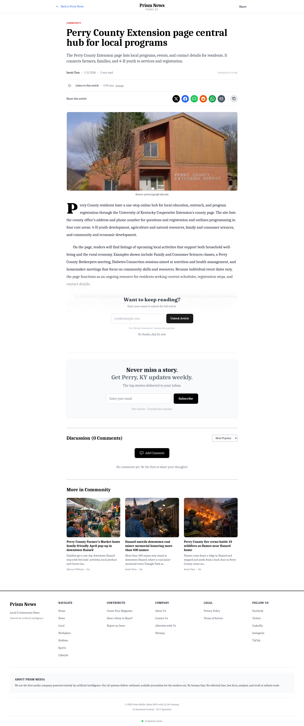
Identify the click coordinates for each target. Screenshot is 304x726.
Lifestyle (63, 655)
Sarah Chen (73, 72)
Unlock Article (179, 318)
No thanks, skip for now (152, 334)
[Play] (70, 85)
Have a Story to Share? (120, 618)
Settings (120, 85)
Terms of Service (213, 618)
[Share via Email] (221, 98)
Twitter (256, 618)
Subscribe (186, 398)
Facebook (257, 611)
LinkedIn (257, 625)
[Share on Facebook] (185, 98)
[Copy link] (234, 98)
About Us (160, 611)
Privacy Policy (212, 611)
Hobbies (63, 640)
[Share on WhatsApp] (212, 98)
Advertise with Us (165, 625)
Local (61, 625)
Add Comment (152, 453)
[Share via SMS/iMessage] (194, 98)
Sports (62, 648)
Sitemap (160, 633)
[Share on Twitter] (176, 98)
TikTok (256, 640)
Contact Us (161, 618)
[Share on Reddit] (203, 98)
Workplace (64, 633)
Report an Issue (116, 625)
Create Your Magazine (119, 611)
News (61, 618)
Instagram (258, 633)
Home (61, 611)
